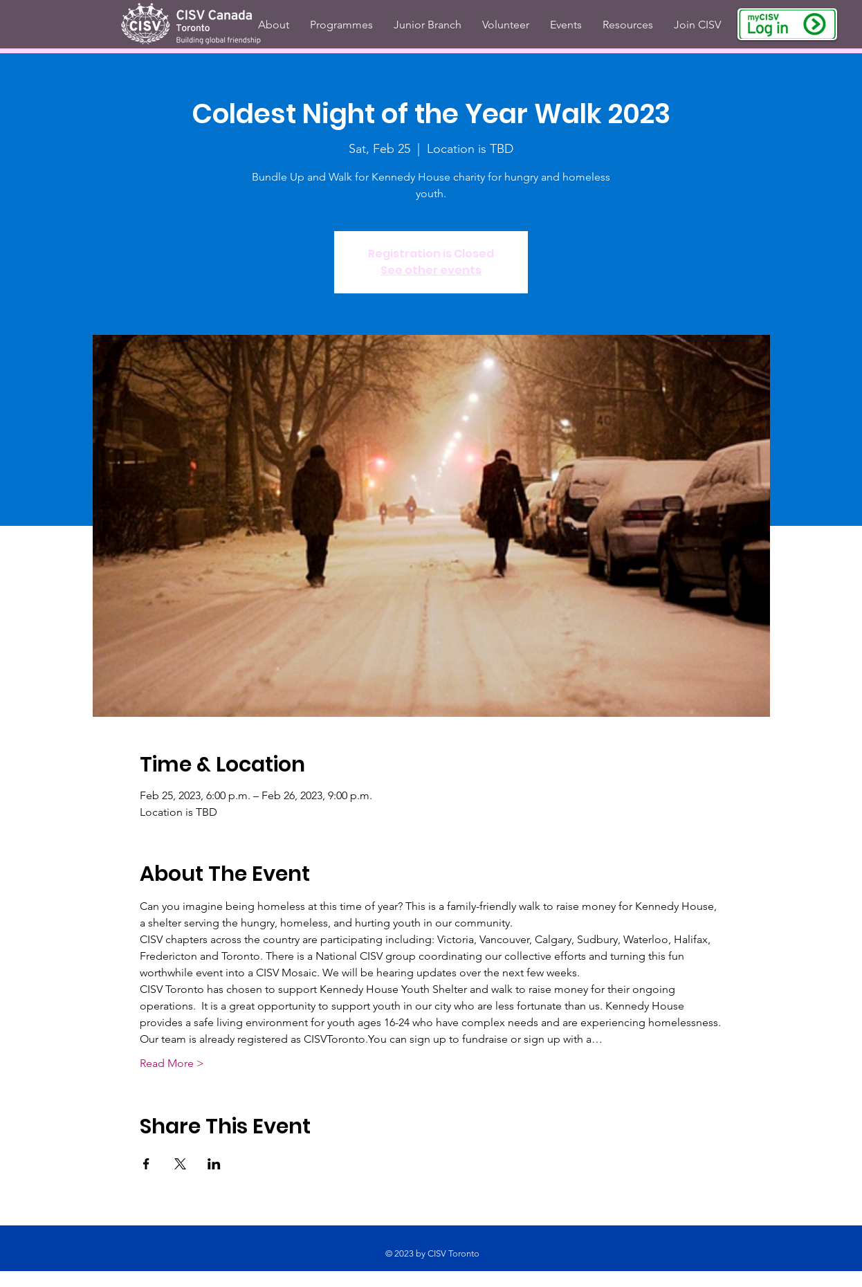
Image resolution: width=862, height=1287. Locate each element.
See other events (431, 270)
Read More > (172, 1063)
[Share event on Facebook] (146, 1163)
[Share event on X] (180, 1163)
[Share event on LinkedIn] (214, 1163)
